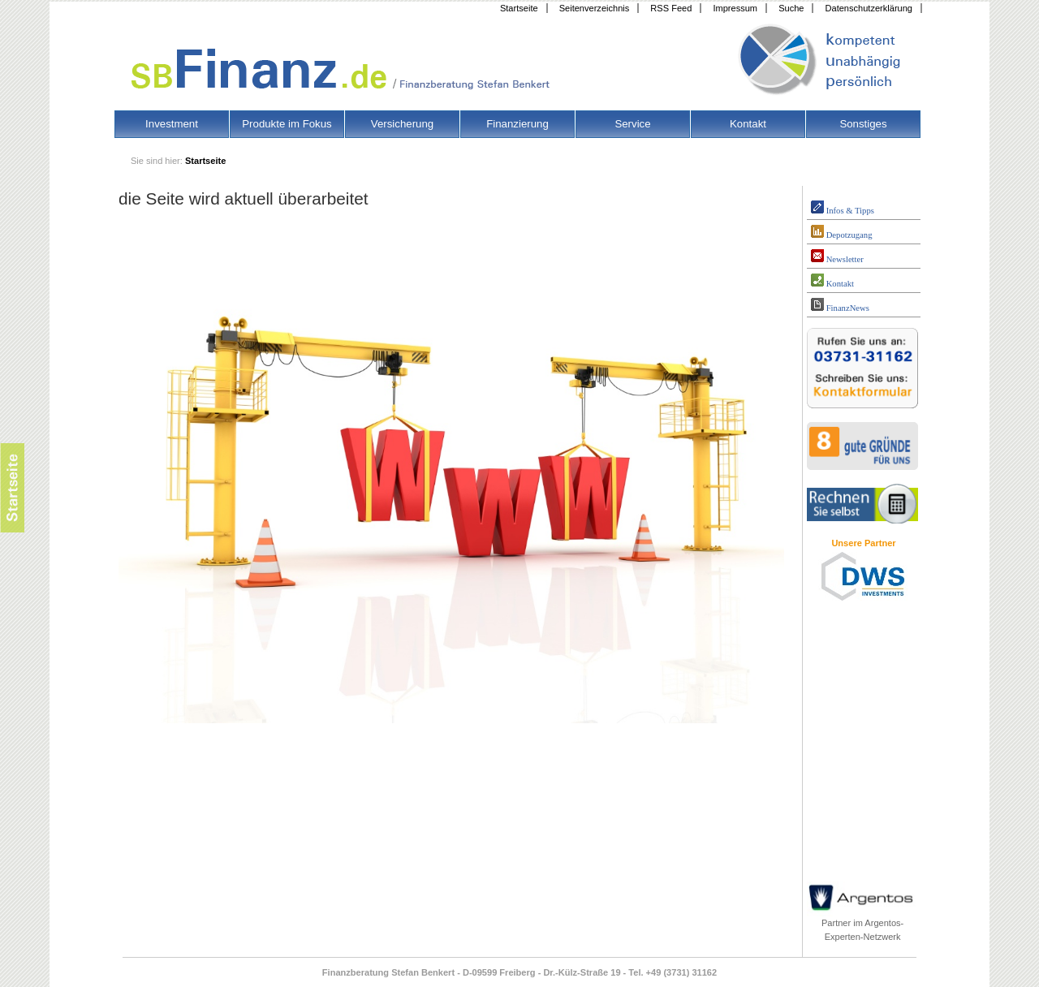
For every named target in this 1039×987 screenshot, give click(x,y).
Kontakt (748, 124)
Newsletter (837, 256)
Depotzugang (841, 232)
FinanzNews (840, 305)
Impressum (735, 8)
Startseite (519, 8)
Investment (171, 124)
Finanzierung (517, 124)
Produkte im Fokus (286, 124)
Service (632, 124)
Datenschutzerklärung (869, 8)
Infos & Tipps (842, 207)
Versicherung (402, 124)
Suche (791, 8)
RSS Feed (671, 8)
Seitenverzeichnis (594, 8)
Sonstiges (862, 124)
